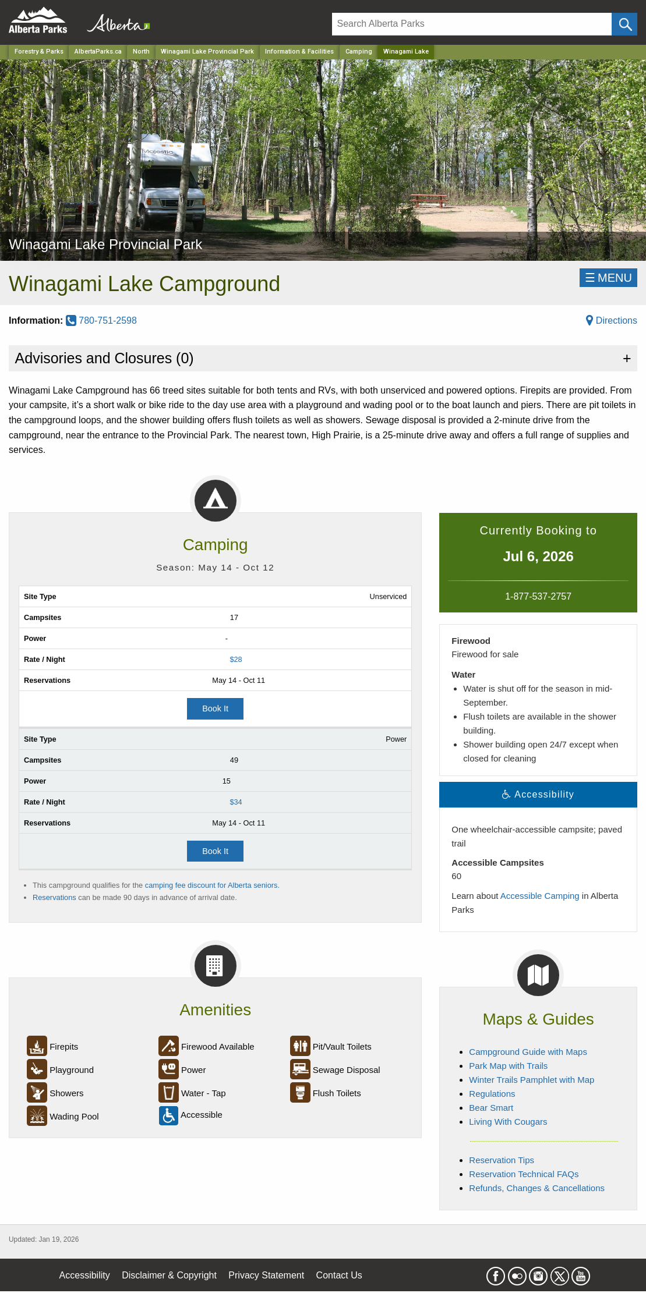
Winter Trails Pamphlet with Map (531, 1080)
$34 (236, 802)
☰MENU (608, 277)
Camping (358, 51)
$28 (236, 659)
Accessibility (84, 1275)
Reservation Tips (501, 1160)
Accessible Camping (540, 896)
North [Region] (141, 51)
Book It (215, 708)
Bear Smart (491, 1108)
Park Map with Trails (508, 1066)
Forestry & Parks (39, 51)
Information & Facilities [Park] (299, 51)
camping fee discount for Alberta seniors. (212, 885)
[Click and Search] (624, 24)
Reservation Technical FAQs (523, 1174)
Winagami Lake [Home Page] (406, 51)
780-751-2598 (101, 320)
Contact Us (339, 1275)
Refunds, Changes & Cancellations (537, 1188)
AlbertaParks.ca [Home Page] (98, 51)
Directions (611, 320)
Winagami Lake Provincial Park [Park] (207, 51)
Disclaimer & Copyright (169, 1275)
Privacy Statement (266, 1275)
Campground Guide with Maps (528, 1052)
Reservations (54, 897)
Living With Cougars (508, 1121)
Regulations (492, 1094)
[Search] (472, 24)
